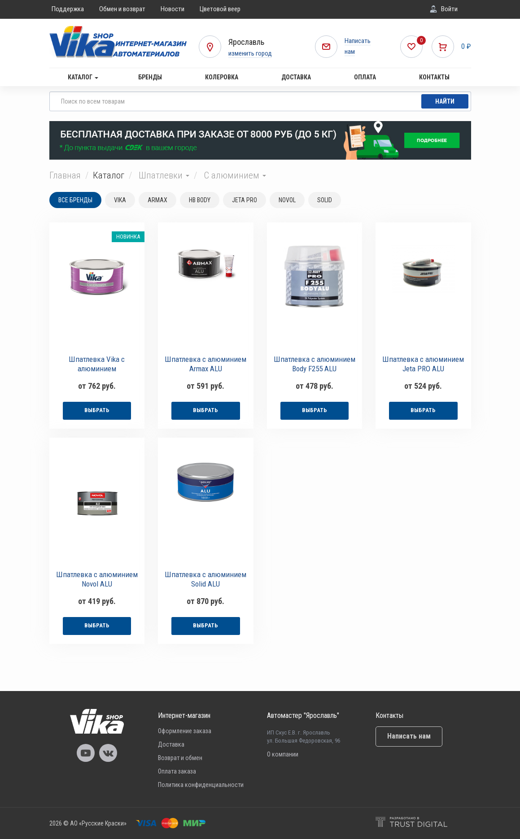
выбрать (96, 410)
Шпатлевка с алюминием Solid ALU (205, 579)
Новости (172, 9)
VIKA (120, 200)
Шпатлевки (164, 175)
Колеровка (221, 77)
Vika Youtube (86, 753)
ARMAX (157, 200)
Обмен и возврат (122, 9)
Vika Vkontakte (108, 753)
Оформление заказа (184, 731)
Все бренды (75, 200)
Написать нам (409, 736)
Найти (444, 101)
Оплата (365, 77)
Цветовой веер (220, 9)
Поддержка (68, 9)
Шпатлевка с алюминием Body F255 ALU (314, 364)
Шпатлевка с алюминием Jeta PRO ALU (423, 364)
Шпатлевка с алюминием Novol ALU (97, 579)
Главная (65, 175)
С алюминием (235, 175)
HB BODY (199, 200)
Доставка (296, 77)
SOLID (324, 200)
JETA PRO (244, 200)
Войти (449, 9)
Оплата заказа (177, 771)
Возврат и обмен (180, 757)
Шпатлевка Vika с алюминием (97, 364)
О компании (282, 754)
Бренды (150, 77)
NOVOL (287, 200)
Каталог (83, 77)
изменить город (250, 53)
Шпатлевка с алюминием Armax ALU (205, 364)
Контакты (434, 77)
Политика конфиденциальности (201, 784)
